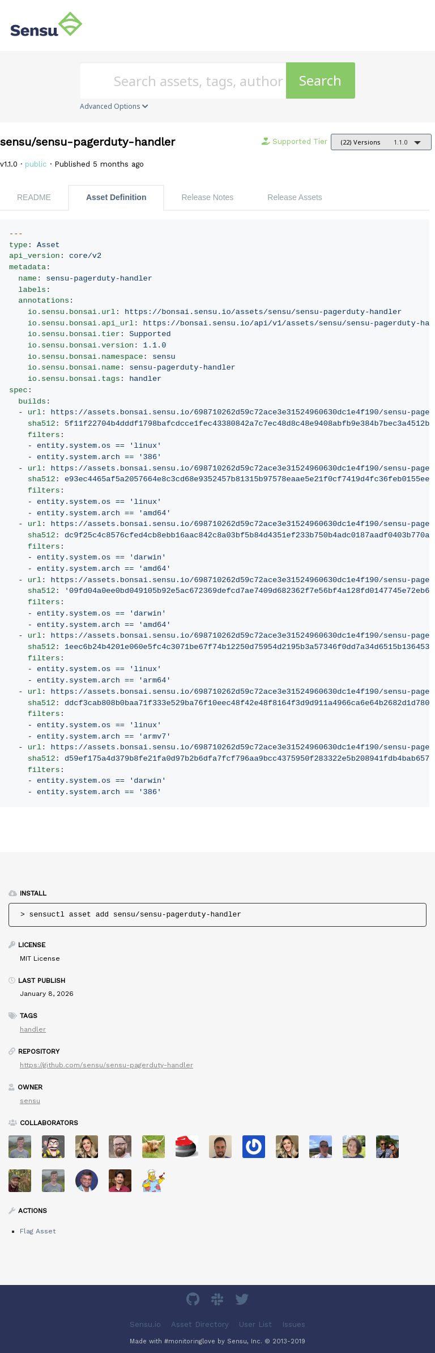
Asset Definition (116, 197)
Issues (293, 1324)
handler (33, 1029)
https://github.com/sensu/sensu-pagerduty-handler (106, 1065)
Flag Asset (38, 1231)
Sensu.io (145, 1324)
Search (320, 80)
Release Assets (294, 197)
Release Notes (207, 197)
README (34, 197)
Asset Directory (200, 1324)
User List (255, 1324)
